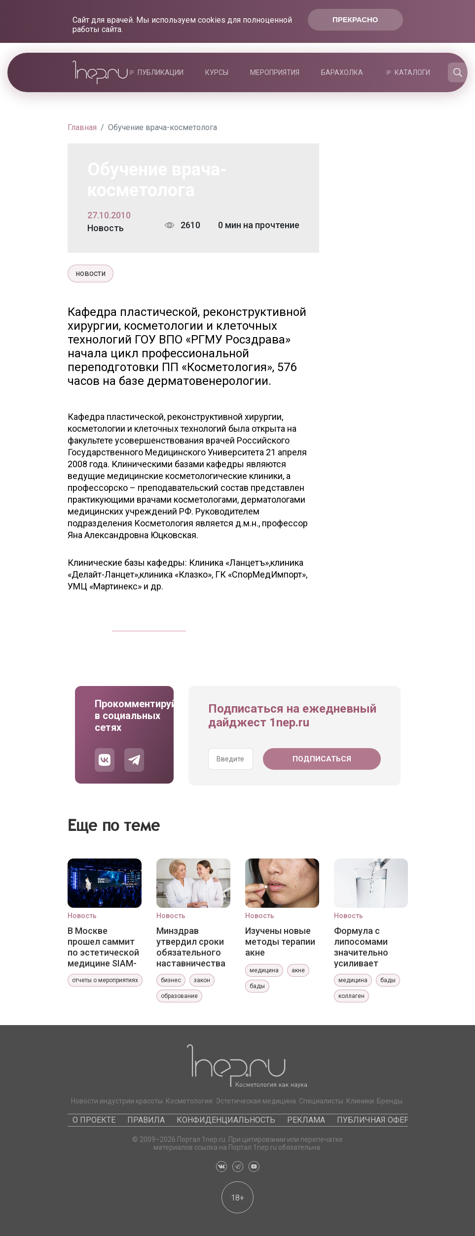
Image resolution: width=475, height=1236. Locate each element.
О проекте (94, 1120)
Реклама (306, 1120)
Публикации (160, 72)
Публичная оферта (377, 1120)
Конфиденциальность (226, 1120)
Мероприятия (274, 72)
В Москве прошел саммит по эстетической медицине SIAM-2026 (103, 947)
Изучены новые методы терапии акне (280, 942)
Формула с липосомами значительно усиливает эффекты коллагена (361, 947)
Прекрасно (355, 19)
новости (90, 273)
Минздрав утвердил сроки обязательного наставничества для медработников (190, 947)
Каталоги (412, 72)
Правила (146, 1120)
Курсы (216, 72)
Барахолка (342, 72)
